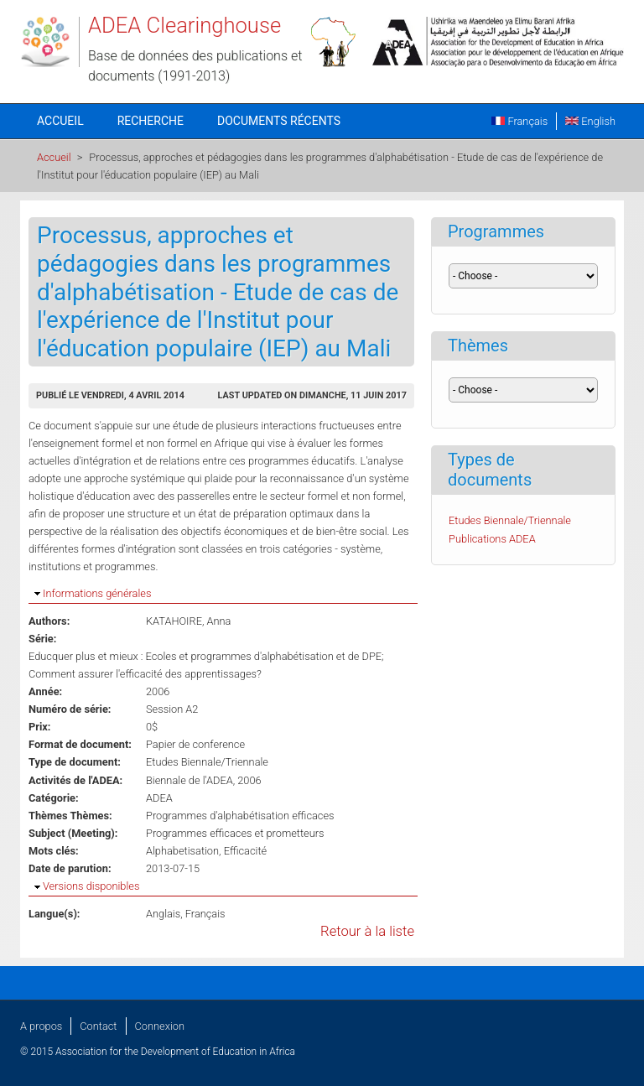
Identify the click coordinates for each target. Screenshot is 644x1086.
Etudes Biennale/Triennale (207, 762)
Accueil (60, 120)
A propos (41, 1026)
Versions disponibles (91, 886)
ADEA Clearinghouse (184, 25)
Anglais (163, 913)
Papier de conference (195, 744)
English (590, 121)
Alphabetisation (182, 850)
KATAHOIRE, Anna (188, 621)
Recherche (150, 120)
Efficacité (245, 850)
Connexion (159, 1026)
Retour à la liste (367, 931)
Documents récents (278, 120)
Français (519, 121)
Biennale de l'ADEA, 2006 (204, 780)
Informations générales (97, 593)
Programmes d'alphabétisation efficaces (240, 815)
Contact (98, 1026)
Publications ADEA (492, 539)
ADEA (159, 798)
